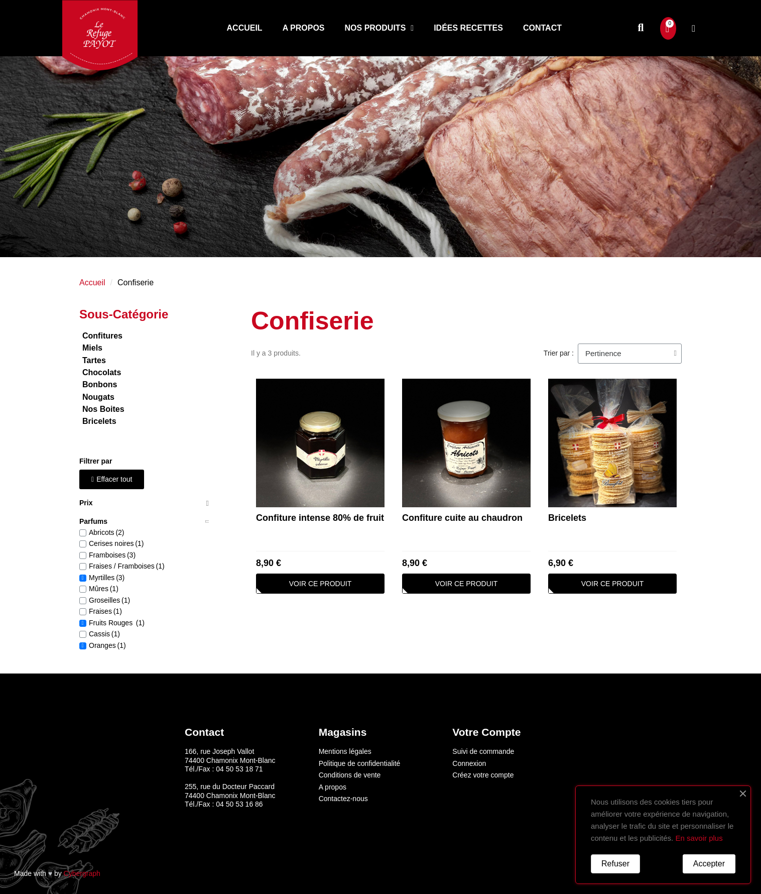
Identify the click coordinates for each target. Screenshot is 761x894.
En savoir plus (698, 838)
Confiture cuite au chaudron (462, 518)
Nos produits (379, 28)
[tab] (144, 503)
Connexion (469, 763)
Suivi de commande (483, 751)
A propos (304, 28)
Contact (542, 28)
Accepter (709, 863)
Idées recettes (468, 28)
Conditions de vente (350, 775)
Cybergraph (82, 873)
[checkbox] (82, 532)
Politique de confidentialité (360, 763)
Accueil (245, 28)
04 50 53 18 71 (239, 769)
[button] (640, 28)
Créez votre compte (483, 775)
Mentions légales (345, 751)
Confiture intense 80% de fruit (320, 518)
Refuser (615, 863)
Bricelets (567, 518)
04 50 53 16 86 (239, 804)
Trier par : (559, 353)
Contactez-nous (343, 799)
